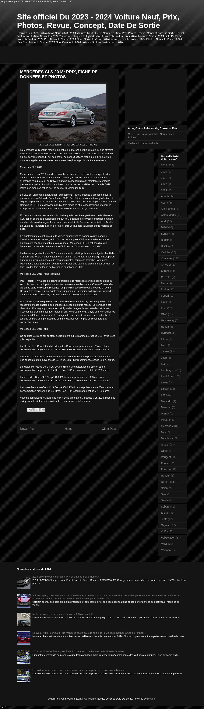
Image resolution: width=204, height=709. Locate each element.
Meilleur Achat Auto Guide (143, 143)
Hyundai (166, 332)
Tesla (164, 519)
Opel (164, 450)
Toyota (165, 525)
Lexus (164, 382)
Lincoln (165, 388)
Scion (164, 488)
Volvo (164, 543)
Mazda (165, 413)
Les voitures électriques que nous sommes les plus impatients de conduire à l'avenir (78, 670)
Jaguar (165, 351)
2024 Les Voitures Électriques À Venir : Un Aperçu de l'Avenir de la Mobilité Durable (78, 651)
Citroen (165, 270)
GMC (164, 314)
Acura (164, 202)
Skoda (165, 500)
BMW (164, 227)
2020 (164, 171)
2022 (164, 184)
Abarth (165, 196)
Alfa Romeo (168, 208)
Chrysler (166, 264)
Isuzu (164, 345)
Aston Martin (168, 215)
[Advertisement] (86, 54)
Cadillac (166, 252)
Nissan (165, 444)
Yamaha (166, 550)
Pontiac (165, 463)
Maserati (166, 407)
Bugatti (165, 239)
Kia (163, 363)
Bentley (165, 233)
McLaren (166, 419)
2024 (164, 190)
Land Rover (168, 376)
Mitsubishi (167, 438)
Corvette (166, 277)
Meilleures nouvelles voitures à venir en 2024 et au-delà (62, 614)
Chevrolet (166, 258)
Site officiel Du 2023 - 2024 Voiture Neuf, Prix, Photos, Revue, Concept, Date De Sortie (98, 21)
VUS (164, 531)
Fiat (163, 301)
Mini (163, 432)
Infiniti (164, 339)
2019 (164, 165)
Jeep (164, 357)
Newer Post (27, 428)
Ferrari (165, 295)
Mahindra (166, 401)
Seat (164, 494)
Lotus (164, 394)
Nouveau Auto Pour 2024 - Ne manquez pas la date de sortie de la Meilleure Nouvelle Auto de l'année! (88, 632)
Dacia (164, 283)
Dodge (165, 289)
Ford (164, 308)
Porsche (166, 469)
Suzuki (165, 512)
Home (69, 428)
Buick (164, 246)
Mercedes (167, 426)
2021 (164, 177)
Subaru (165, 506)
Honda (165, 326)
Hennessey (167, 320)
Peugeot (166, 457)
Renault (165, 475)
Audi (163, 221)
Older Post (109, 428)
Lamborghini (168, 370)
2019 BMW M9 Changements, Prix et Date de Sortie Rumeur (65, 576)
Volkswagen (168, 537)
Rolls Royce (168, 481)
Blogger (151, 698)
